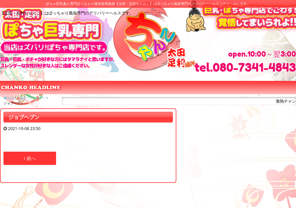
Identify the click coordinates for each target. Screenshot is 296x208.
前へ (30, 158)
